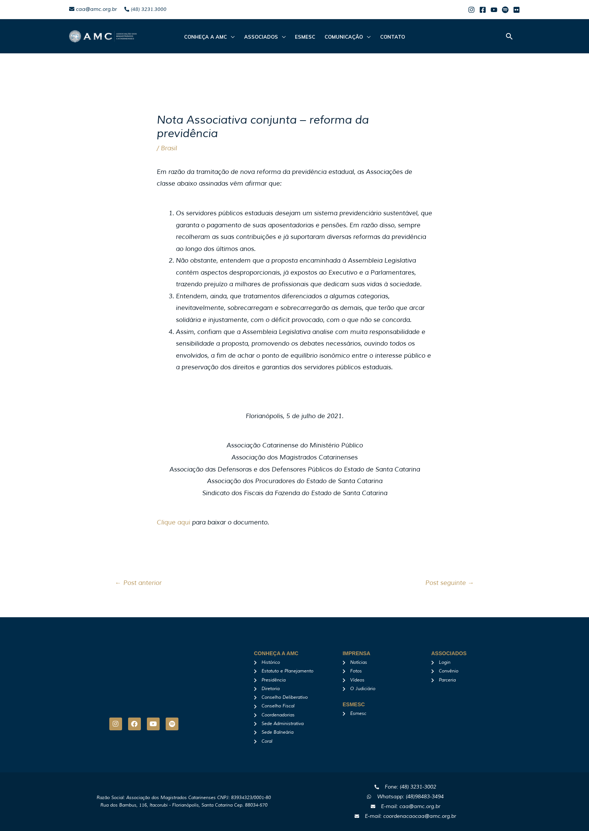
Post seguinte (449, 583)
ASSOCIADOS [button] (261, 37)
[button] (509, 36)
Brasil (169, 148)
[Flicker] (516, 9)
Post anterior (138, 583)
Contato (391, 37)
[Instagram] (471, 9)
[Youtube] (494, 9)
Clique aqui (173, 522)
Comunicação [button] (343, 37)
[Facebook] (482, 9)
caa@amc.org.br (93, 9)
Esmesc (305, 37)
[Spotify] (505, 9)
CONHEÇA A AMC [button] (206, 37)
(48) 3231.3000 (145, 9)
